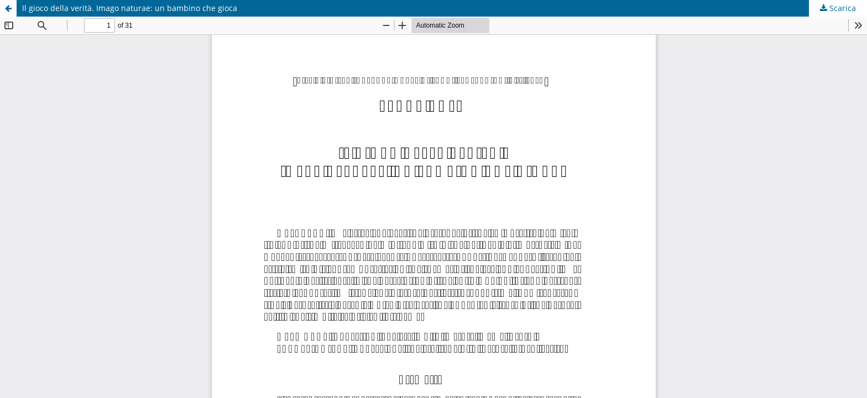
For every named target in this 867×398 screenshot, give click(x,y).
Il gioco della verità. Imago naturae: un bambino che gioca (129, 8)
